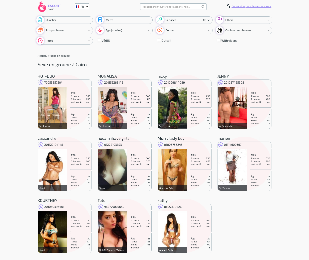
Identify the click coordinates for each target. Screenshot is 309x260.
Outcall (166, 40)
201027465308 (231, 82)
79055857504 (51, 82)
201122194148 (51, 144)
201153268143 (110, 82)
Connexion (249, 6)
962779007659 (111, 206)
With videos (229, 40)
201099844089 (171, 82)
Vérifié (106, 40)
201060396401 (51, 206)
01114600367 (229, 144)
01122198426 (170, 206)
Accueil (42, 55)
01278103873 (110, 144)
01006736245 (170, 144)
